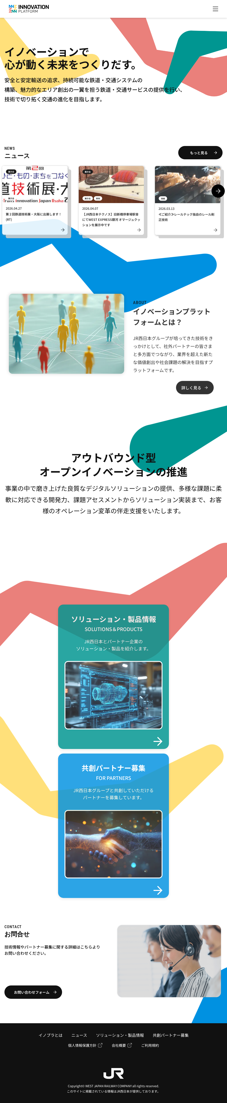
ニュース (79, 1035)
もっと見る (199, 152)
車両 (98, 200)
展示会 (11, 173)
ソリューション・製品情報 (120, 1035)
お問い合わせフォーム (31, 992)
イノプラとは (51, 1035)
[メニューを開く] (215, 9)
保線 (163, 201)
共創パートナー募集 (171, 1035)
